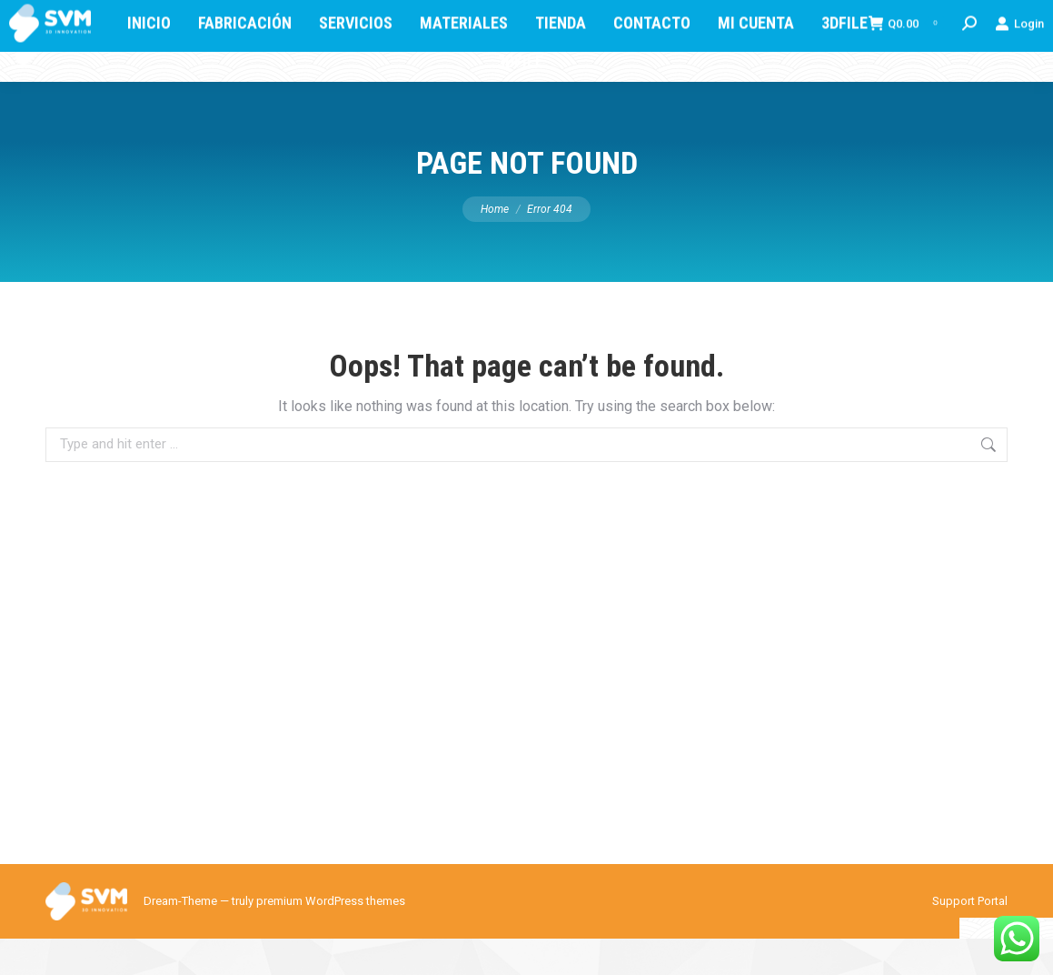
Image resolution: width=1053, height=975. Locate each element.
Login (1019, 77)
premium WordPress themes (330, 937)
